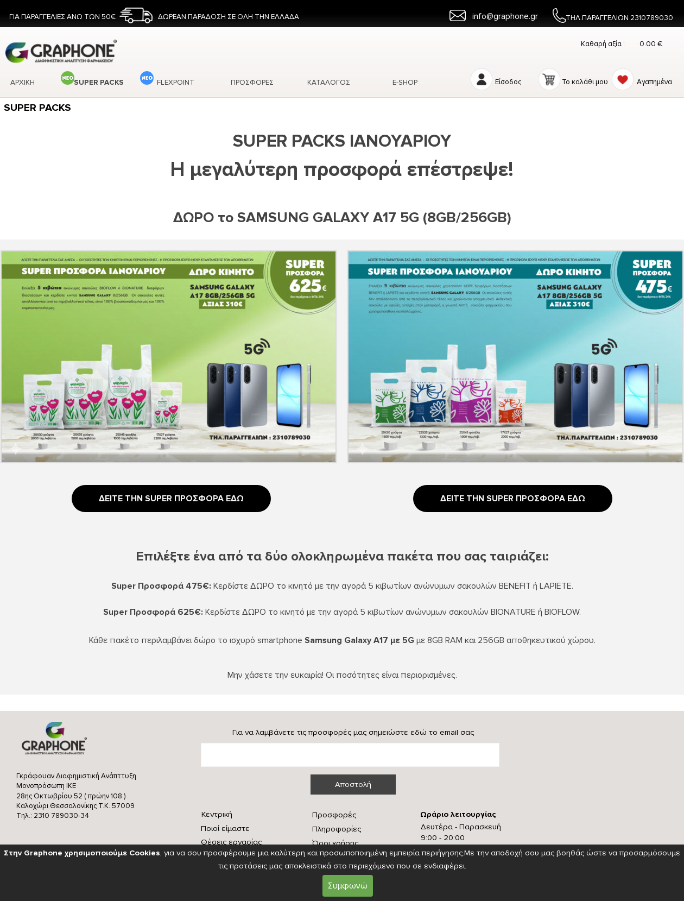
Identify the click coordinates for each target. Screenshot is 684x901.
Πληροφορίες (336, 829)
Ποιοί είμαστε (225, 828)
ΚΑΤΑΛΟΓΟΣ (328, 82)
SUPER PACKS (99, 82)
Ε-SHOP (404, 82)
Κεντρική (216, 814)
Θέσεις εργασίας (231, 842)
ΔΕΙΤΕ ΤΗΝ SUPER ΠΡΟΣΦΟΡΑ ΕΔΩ (171, 498)
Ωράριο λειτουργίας (458, 814)
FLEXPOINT (175, 82)
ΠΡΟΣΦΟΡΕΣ (252, 82)
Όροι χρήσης (335, 843)
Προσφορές (334, 815)
